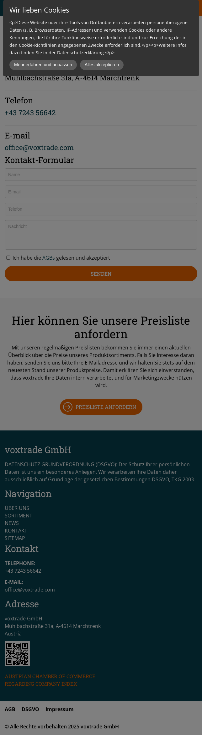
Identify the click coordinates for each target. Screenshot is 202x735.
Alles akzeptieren (102, 64)
